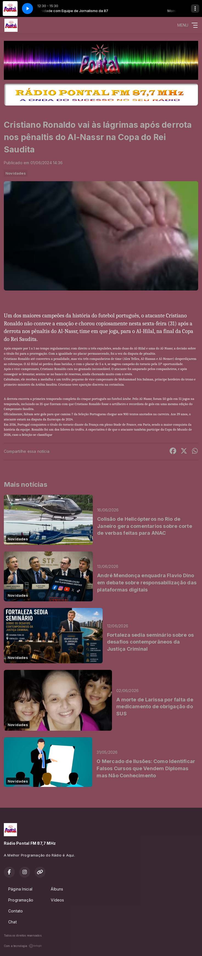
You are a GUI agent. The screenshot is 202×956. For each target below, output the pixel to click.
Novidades (15, 173)
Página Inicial (20, 889)
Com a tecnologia (23, 946)
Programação (20, 900)
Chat (12, 922)
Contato (15, 911)
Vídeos (57, 900)
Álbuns (57, 889)
